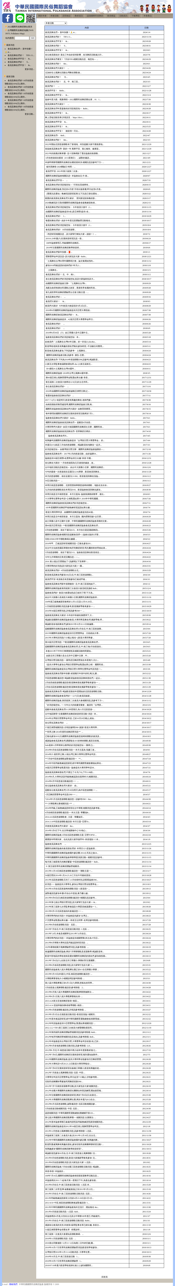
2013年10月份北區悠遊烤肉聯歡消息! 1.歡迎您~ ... (67, 889)
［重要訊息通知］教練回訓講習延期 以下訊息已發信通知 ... (72, 193)
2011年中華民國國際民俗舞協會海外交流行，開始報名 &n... (72, 1207)
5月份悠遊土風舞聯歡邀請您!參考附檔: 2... (64, 987)
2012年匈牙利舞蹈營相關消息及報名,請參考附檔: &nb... (70, 1037)
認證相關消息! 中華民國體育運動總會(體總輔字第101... (70, 1113)
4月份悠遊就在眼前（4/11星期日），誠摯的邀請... (68, 158)
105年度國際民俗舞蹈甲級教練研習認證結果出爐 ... (68, 507)
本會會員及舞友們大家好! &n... (59, 826)
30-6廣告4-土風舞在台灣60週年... (60, 368)
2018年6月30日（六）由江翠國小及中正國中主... (67, 333)
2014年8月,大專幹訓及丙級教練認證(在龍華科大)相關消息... (72, 777)
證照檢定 (67, 16)
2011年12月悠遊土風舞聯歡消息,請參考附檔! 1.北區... (69, 1131)
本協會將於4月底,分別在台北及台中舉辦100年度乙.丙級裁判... (73, 1216)
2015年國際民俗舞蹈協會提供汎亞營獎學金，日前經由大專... (72, 633)
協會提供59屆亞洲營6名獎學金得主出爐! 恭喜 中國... (68, 458)
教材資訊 (79, 16)
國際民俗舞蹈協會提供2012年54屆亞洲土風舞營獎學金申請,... (72, 1126)
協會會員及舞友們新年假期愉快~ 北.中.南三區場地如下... (71, 584)
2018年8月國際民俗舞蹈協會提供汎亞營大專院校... (68, 310)
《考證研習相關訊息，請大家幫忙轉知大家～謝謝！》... (70, 234)
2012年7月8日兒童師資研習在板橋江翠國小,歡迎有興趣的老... (72, 1068)
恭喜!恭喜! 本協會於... (55, 1171)
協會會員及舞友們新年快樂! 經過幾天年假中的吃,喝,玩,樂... (72, 673)
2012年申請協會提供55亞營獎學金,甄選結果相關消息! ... (70, 1023)
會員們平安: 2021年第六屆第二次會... (62, 171)
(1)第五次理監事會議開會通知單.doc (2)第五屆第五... (68, 364)
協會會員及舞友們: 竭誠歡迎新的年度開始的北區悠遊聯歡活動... (74, 691)
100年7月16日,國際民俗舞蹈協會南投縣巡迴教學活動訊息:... (72, 1176)
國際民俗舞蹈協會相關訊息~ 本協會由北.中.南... (67, 176)
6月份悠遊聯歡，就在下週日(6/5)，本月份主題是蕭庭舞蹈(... (72, 530)
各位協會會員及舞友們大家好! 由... (61, 785)
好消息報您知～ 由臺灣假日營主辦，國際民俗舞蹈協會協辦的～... (75, 449)
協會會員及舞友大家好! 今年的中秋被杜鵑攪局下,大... (69, 615)
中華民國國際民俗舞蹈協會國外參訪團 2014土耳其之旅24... (71, 853)
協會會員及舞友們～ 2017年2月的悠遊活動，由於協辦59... (71, 454)
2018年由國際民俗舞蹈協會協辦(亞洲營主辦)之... (67, 391)
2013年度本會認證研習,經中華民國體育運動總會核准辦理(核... (73, 1019)
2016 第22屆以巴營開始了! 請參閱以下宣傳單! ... (67, 561)
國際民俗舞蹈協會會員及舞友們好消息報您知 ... (67, 503)
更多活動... (30, 114)
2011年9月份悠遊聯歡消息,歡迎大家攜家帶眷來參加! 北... (71, 1158)
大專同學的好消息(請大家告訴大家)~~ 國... (64, 566)
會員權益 (111, 16)
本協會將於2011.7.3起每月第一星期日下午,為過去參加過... (71, 1180)
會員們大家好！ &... (55, 301)
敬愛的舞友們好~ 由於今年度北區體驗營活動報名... (68, 220)
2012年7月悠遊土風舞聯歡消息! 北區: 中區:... (65, 1072)
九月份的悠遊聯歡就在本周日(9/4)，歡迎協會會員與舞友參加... (73, 490)
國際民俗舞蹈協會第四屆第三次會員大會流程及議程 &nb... (71, 588)
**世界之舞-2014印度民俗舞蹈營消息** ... (64, 732)
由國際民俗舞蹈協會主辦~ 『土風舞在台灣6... (66, 283)
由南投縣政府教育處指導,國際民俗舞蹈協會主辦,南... (69, 404)
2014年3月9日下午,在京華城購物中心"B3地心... (66, 830)
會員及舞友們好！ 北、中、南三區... (62, 81)
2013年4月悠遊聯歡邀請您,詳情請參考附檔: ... (65, 1010)
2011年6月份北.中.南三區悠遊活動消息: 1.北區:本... (68, 1185)
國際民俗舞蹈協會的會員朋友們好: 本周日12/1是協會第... (71, 848)
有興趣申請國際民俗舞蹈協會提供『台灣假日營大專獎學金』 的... (75, 440)
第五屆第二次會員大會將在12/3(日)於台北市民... (67, 382)
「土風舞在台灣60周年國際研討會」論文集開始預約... (69, 261)
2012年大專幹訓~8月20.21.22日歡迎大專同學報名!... (68, 1064)
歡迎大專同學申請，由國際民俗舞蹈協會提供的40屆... (69, 512)
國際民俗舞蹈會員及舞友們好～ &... (62, 315)
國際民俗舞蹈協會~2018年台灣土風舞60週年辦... (67, 373)
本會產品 (148, 16)
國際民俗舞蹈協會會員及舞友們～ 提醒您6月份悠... (68, 422)
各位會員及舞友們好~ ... (57, 386)
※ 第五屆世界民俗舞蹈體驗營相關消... (62, 866)
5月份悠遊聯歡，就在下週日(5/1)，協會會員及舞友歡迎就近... (73, 552)
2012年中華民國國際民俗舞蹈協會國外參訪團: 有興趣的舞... (72, 1140)
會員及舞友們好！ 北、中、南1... (60, 274)
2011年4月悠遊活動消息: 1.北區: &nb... (62, 1211)
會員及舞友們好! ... (55, 324)
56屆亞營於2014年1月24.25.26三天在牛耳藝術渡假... (68, 875)
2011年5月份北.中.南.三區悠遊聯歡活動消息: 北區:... (68, 1194)
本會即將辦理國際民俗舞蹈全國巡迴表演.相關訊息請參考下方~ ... (74, 162)
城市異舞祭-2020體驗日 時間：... (60, 167)
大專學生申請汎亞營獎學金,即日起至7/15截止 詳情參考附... (71, 1077)
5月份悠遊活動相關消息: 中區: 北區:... (62, 1108)
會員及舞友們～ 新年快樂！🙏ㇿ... (60, 32)
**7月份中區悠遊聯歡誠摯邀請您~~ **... (63, 759)
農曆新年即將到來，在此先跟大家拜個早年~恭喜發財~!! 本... (72, 839)
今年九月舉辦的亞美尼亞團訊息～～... (62, 557)
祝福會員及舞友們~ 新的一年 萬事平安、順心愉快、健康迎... (72, 149)
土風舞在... (51, 270)
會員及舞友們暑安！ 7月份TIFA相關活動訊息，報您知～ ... (71, 59)
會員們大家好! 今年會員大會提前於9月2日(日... (66, 306)
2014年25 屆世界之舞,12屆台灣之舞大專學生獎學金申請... (71, 754)
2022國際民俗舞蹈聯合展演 (20, 27)
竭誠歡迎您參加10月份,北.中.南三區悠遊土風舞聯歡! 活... (71, 1153)
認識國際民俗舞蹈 (95, 16)
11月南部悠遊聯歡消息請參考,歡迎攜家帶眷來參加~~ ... (70, 606)
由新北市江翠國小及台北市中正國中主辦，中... (67, 655)
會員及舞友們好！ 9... (18, 62)
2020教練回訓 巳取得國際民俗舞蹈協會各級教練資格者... (70, 203)
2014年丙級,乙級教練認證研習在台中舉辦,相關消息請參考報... (73, 808)
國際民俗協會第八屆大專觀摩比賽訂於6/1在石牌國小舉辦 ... (72, 969)
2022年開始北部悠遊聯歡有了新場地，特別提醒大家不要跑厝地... (74, 144)
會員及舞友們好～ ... (55, 297)
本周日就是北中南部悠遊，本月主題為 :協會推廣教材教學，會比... (75, 494)
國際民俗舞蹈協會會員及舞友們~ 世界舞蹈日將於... (68, 431)
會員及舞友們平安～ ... (56, 180)
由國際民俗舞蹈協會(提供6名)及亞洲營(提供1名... (67, 211)
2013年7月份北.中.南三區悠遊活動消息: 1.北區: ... (67, 929)
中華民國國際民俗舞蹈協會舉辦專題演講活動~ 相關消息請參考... (74, 857)
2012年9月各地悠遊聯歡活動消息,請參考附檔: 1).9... (68, 1046)
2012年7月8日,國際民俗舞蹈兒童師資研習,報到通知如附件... (72, 1054)
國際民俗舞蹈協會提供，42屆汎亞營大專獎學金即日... (69, 319)
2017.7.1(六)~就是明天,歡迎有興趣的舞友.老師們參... (68, 400)
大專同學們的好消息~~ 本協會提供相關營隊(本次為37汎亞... (72, 938)
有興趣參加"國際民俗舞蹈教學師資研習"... (64, 1149)
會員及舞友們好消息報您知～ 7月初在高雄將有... (67, 185)
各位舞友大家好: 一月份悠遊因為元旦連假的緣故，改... (70, 463)
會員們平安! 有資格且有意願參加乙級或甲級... (66, 579)
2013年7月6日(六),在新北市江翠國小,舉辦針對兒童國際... (70, 960)
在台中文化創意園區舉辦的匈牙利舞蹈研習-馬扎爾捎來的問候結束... (76, 548)
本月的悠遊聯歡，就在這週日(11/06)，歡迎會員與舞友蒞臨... (72, 476)
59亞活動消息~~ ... (54, 480)
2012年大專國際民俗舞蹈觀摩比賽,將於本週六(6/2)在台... (70, 1099)
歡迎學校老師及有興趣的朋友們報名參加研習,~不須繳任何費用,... (74, 346)
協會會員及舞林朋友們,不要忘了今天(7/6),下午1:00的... (69, 772)
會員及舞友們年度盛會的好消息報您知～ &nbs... (67, 108)
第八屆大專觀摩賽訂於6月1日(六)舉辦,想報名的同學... (69, 983)
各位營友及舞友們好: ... (56, 723)
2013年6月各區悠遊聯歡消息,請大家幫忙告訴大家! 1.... (69, 965)
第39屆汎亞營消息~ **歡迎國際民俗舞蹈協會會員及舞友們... (72, 642)
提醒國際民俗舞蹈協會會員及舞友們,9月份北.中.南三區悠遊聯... (74, 629)
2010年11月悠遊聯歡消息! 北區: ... (60, 1238)
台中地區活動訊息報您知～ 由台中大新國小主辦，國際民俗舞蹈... (75, 467)
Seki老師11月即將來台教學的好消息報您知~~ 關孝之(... (70, 745)
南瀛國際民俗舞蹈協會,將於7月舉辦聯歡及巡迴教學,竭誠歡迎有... (74, 951)
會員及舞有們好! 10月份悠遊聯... (60, 229)
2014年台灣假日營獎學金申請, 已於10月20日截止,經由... (70, 718)
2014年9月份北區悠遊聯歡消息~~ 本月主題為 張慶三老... (70, 750)
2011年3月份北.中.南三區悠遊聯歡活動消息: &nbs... (68, 1220)
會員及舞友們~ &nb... (55, 135)
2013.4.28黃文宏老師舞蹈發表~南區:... (62, 1001)
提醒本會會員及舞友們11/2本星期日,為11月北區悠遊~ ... (70, 709)
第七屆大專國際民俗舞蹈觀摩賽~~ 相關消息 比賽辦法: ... (70, 1117)
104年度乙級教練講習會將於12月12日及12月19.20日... (69, 602)
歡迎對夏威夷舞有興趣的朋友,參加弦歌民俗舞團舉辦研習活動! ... (74, 1144)
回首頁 (105, 1277)
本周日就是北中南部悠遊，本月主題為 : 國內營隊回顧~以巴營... (74, 516)
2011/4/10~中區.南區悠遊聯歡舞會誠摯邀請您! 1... (67, 1203)
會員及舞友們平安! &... (56, 122)
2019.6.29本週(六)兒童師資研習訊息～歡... (64, 238)
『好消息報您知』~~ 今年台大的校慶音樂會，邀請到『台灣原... (74, 705)
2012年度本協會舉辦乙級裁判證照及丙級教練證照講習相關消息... (74, 1122)
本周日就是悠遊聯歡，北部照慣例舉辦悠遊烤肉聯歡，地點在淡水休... (76, 485)
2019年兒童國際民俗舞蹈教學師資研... (62, 247)
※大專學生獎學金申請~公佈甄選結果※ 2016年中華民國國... (72, 498)
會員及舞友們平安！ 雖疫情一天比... (62, 131)
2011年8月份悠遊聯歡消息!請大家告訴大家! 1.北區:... (69, 1162)
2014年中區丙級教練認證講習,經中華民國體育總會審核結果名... (74, 763)
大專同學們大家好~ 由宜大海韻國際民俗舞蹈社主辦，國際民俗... (74, 427)
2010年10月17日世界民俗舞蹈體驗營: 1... (63, 1261)
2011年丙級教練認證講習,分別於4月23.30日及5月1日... (69, 1198)
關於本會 (42, 16)
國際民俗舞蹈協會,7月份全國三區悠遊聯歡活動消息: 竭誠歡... (72, 1167)
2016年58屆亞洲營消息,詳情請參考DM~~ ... (64, 611)
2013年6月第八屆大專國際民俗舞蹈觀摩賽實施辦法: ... (69, 992)
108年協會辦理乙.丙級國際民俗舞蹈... (62, 243)
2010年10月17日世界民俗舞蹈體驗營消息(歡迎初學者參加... (72, 1247)
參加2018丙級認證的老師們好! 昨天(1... (63, 265)
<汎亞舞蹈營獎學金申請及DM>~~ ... (61, 794)
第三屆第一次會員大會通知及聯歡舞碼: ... (64, 1234)
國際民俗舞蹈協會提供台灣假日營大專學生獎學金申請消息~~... (73, 669)
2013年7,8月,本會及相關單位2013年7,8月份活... (66, 933)
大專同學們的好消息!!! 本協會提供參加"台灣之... (67, 916)
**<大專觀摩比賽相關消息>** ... (60, 803)
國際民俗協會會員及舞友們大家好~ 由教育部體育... (68, 409)
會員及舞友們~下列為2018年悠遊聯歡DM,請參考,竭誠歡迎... (72, 359)
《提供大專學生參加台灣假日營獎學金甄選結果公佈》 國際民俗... (75, 664)
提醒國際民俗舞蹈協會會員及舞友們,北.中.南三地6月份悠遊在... (74, 646)
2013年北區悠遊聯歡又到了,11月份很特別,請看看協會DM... (71, 880)
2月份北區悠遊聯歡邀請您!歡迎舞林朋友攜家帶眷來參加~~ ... (72, 687)
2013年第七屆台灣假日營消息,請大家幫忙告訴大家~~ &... (71, 902)
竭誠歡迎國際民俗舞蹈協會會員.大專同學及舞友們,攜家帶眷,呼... (74, 620)
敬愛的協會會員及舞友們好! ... (59, 395)
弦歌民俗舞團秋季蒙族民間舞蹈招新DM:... (64, 1081)
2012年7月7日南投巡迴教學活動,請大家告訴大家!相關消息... (72, 1086)
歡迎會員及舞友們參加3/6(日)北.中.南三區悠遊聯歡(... (69, 575)
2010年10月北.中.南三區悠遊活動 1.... (62, 1256)
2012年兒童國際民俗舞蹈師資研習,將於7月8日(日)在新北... (71, 1095)
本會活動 (54, 16)
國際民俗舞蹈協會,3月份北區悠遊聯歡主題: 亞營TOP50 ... (71, 835)
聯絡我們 (13, 1284)
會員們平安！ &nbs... (55, 90)
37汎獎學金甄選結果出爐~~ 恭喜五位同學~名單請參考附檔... (72, 920)
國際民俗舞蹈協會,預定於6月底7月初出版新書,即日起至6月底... (73, 189)
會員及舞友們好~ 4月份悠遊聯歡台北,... (63, 570)
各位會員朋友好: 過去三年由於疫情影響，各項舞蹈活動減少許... (74, 55)
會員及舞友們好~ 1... (55, 216)
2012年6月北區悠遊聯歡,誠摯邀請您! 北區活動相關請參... (71, 1104)
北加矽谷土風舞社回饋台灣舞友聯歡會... (63, 72)
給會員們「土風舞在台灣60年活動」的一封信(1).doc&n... (70, 342)
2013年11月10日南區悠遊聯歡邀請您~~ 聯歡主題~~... (69, 871)
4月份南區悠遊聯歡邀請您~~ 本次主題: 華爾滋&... (67, 812)
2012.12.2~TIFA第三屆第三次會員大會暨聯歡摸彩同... (69, 1028)
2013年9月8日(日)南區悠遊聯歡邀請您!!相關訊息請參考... (71, 898)
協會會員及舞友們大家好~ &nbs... (60, 418)
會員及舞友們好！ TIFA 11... (21, 55)
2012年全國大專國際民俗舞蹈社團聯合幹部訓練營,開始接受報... (74, 1090)
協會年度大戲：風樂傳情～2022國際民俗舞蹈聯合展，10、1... (73, 99)
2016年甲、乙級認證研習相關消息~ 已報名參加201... (68, 543)
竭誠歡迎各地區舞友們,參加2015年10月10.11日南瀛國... (70, 624)
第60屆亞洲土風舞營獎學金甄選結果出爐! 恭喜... (67, 377)
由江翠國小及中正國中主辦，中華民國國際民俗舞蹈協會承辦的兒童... (76, 521)
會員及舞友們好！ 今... (56, 77)
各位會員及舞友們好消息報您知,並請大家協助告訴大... (70, 279)
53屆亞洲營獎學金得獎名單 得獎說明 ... (63, 1229)
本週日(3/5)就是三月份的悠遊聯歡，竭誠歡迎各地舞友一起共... (73, 445)
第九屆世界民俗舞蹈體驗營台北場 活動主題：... (67, 292)
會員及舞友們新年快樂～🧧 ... (58, 252)
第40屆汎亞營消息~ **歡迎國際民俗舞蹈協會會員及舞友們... (72, 525)
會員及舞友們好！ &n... (56, 64)
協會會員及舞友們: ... (55, 844)
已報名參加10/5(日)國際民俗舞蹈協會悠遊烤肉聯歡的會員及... (73, 736)
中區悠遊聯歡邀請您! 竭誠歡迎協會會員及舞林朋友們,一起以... (73, 678)
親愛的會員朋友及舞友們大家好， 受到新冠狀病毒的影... (70, 198)
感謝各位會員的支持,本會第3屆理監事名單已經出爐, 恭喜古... (72, 1225)
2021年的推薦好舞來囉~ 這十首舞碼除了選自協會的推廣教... (72, 153)
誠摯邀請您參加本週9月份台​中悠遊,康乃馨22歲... (67, 893)
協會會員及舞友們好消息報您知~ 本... (62, 337)
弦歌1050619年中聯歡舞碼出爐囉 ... (61, 539)
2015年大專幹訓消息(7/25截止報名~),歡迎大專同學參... (69, 637)
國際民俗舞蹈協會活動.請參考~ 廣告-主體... (65, 355)
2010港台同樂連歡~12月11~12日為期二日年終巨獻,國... (70, 1243)
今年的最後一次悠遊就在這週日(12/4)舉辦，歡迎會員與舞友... (73, 472)
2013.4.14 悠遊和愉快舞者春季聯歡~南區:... (64, 1005)
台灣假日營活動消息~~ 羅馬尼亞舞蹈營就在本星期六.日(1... (72, 660)
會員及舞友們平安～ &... (57, 95)
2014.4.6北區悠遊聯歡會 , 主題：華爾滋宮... (64, 817)
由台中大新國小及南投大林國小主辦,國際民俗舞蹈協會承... (71, 597)
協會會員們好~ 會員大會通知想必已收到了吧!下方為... (69, 593)
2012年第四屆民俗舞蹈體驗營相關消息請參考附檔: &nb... (71, 1032)
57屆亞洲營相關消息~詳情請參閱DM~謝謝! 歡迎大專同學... (71, 727)
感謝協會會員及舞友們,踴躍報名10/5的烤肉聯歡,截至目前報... (72, 741)
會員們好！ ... (52, 86)
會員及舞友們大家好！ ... (57, 68)
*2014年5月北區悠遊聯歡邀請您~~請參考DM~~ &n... (68, 799)
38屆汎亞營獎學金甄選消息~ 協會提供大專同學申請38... (70, 767)
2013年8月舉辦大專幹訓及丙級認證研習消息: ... (66, 942)
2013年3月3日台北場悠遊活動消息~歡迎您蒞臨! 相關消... (70, 1014)
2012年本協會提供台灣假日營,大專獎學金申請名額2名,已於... (72, 1041)
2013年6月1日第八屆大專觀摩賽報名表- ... (64, 996)
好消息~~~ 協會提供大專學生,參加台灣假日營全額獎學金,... (72, 884)
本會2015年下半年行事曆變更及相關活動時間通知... (68, 651)
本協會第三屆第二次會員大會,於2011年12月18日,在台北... (71, 1135)
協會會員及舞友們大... (56, 436)
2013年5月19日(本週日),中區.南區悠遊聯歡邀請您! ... (68, 974)
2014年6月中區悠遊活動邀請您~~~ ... (62, 781)
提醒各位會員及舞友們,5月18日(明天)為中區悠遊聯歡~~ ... (71, 790)
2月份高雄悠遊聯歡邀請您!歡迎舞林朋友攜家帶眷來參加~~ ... (72, 682)
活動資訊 (123, 16)
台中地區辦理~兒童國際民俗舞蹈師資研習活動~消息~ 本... (71, 714)
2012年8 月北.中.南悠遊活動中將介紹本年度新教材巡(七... (71, 1050)
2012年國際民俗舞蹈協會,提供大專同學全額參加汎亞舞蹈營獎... (74, 1059)
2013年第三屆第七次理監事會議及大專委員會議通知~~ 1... (71, 907)
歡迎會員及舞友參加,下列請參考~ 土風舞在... (66, 350)
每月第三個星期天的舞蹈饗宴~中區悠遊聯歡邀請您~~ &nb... (72, 862)
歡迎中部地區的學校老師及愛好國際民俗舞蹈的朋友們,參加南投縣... (76, 956)
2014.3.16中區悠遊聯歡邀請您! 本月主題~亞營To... (67, 821)
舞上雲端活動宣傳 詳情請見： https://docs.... (64, 117)
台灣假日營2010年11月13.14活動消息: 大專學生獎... (68, 1252)
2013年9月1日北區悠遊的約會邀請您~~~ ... (64, 911)
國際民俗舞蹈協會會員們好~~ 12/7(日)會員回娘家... (68, 696)
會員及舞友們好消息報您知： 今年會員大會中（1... (68, 207)
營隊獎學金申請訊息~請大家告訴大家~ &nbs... (66, 256)
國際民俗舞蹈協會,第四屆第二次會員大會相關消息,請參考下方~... (74, 700)
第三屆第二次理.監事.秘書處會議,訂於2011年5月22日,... (70, 1189)
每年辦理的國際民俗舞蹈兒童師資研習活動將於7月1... (69, 413)
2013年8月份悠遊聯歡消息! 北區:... (61, 924)
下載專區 (135, 16)
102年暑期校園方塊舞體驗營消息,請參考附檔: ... (67, 947)
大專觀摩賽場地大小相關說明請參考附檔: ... (65, 978)
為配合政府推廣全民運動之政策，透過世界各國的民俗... (70, 288)
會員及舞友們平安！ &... (19, 59)
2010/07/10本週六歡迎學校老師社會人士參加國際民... (69, 1265)
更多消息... (30, 69)
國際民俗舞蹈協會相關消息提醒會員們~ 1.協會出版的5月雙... (72, 534)
